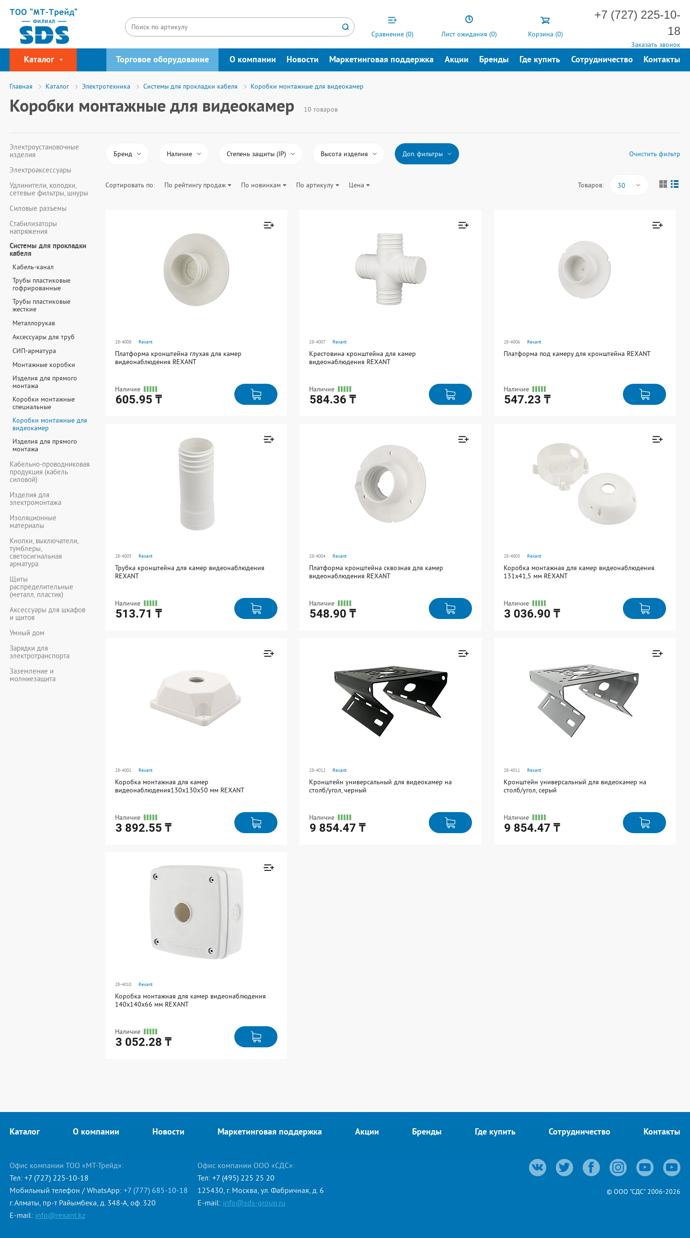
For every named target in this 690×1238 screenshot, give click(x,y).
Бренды (494, 60)
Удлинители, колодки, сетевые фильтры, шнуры (49, 189)
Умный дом (27, 633)
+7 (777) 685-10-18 (156, 1190)
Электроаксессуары (40, 170)
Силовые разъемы (38, 208)
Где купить (539, 60)
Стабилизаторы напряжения (33, 227)
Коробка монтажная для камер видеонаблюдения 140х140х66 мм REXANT (190, 1000)
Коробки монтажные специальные (43, 403)
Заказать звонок (655, 44)
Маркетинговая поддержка (381, 60)
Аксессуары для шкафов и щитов (47, 613)
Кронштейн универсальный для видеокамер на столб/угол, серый (575, 786)
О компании (253, 60)
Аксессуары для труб (43, 337)
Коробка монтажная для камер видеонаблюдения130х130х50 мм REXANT (179, 786)
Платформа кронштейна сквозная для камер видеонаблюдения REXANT (376, 571)
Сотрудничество (602, 60)
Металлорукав (33, 323)
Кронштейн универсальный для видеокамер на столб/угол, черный (380, 786)
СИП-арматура (34, 351)
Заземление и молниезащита (33, 675)
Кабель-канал (33, 267)
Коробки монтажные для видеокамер (49, 424)
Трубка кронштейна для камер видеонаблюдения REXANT (189, 571)
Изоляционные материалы (33, 521)
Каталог (25, 1132)
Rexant (145, 342)
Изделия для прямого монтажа (44, 382)
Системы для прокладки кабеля (48, 250)
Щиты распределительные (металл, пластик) (41, 586)
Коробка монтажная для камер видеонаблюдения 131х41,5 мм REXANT (579, 571)
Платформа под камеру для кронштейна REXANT (577, 353)
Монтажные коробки (43, 364)
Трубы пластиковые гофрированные (41, 284)
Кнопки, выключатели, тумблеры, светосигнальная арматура (44, 552)
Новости (303, 60)
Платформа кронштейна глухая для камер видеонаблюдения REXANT (178, 357)
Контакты (662, 60)
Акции (457, 60)
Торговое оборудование (162, 60)
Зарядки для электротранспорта (39, 652)
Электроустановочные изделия (44, 151)
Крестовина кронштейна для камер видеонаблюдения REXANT (362, 357)
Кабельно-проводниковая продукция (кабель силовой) (50, 471)
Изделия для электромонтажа (35, 498)
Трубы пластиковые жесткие (41, 305)
